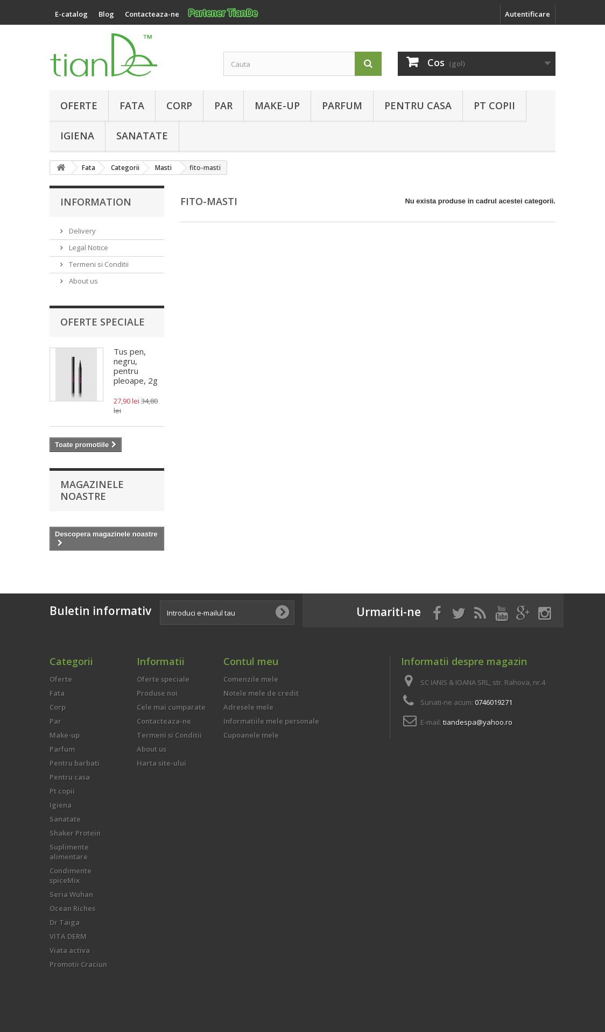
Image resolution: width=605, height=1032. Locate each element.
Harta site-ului (161, 763)
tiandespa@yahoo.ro (477, 722)
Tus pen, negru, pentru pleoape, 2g (136, 366)
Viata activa (70, 950)
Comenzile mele (250, 679)
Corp (179, 105)
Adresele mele (248, 707)
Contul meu (250, 661)
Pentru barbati (75, 763)
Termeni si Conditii (98, 264)
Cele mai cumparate (171, 707)
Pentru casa (418, 105)
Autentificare (527, 14)
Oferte (78, 105)
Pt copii (494, 105)
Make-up (277, 105)
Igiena (77, 135)
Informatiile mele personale (271, 721)
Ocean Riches (72, 908)
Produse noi (157, 693)
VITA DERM (68, 936)
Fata (131, 105)
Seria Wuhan (71, 894)
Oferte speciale (102, 321)
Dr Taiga (65, 922)
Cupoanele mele (251, 735)
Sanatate (142, 135)
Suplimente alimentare (69, 851)
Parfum (342, 105)
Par (223, 105)
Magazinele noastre (92, 490)
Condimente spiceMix (71, 875)
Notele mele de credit (261, 693)
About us (82, 281)
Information (95, 201)
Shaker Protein (75, 833)
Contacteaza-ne (164, 721)
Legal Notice (87, 247)
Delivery (81, 231)
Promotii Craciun (78, 964)
